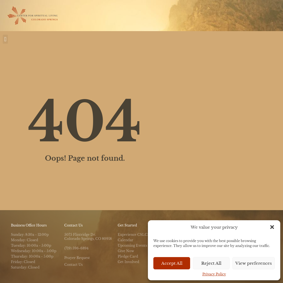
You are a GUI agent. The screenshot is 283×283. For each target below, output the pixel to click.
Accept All (171, 263)
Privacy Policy (214, 274)
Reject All (211, 263)
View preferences (253, 263)
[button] (272, 227)
